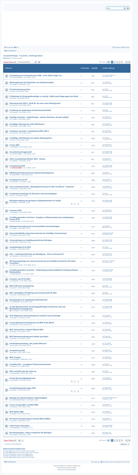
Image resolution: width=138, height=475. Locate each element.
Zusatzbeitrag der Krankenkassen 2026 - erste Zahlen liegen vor (36, 75)
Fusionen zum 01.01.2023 (20, 279)
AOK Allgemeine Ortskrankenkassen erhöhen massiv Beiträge (35, 316)
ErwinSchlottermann (18, 400)
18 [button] (126, 62)
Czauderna (14, 58)
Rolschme (15, 256)
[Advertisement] (66, 28)
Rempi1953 (16, 427)
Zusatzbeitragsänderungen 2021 (23, 388)
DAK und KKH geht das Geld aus (23, 371)
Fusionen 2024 (15, 210)
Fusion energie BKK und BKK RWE (24, 405)
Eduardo (15, 188)
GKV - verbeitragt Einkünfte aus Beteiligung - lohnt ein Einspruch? (37, 254)
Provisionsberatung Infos (20, 89)
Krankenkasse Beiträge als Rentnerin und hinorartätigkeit (33, 194)
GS (105, 89)
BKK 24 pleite (15, 357)
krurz (13, 140)
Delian (14, 249)
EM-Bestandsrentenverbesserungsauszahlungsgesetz (32, 173)
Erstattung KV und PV (18, 180)
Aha (106, 371)
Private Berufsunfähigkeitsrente (23, 378)
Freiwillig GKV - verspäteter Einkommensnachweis (30, 364)
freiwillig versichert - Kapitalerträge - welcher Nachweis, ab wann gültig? (39, 117)
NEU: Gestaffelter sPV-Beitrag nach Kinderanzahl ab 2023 (33, 293)
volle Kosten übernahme (20, 426)
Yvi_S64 (15, 345)
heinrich (107, 82)
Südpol (14, 228)
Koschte (14, 126)
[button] (108, 62)
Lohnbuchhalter (17, 77)
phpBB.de (74, 467)
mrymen (14, 434)
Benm (14, 366)
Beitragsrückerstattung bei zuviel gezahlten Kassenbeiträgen (34, 226)
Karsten (20, 58)
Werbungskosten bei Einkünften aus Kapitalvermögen (32, 82)
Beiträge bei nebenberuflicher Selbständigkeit (28, 398)
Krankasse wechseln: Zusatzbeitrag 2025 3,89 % (29, 131)
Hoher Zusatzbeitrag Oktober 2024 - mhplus (27, 159)
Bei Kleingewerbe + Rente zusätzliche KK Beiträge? (31, 433)
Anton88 (15, 380)
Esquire (17, 310)
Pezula (14, 202)
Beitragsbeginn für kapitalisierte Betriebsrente (28, 300)
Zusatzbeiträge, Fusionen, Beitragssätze (23, 55)
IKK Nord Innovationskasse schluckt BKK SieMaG (30, 419)
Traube (14, 84)
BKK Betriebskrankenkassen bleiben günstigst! (29, 337)
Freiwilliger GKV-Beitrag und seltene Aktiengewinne (31, 138)
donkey (14, 407)
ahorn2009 (15, 175)
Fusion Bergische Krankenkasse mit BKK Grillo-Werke (32, 323)
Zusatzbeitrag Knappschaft (21, 152)
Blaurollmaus (16, 221)
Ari (13, 195)
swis (13, 91)
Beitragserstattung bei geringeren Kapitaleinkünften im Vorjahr (35, 201)
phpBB (61, 465)
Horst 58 (15, 105)
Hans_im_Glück (17, 265)
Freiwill (14, 235)
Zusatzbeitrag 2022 (17, 350)
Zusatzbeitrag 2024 (17, 166)
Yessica (107, 315)
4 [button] (119, 62)
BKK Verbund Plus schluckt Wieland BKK (26, 330)
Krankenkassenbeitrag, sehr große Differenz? (28, 343)
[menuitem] (16, 47)
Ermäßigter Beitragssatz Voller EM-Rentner (27, 124)
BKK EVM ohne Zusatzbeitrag (22, 286)
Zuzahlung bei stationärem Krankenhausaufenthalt (30, 110)
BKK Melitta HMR (17, 412)
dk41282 (107, 350)
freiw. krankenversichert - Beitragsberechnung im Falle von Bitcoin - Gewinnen (42, 187)
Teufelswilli (15, 302)
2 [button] (114, 62)
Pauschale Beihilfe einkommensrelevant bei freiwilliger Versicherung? (38, 233)
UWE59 (14, 161)
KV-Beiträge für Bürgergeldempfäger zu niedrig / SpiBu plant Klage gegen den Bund (44, 96)
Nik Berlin (15, 147)
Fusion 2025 (14, 145)
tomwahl (15, 112)
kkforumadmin (17, 168)
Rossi (14, 98)
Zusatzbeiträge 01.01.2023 (20, 247)
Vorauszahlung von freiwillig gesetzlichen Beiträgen (31, 240)
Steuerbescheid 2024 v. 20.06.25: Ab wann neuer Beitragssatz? (35, 103)
